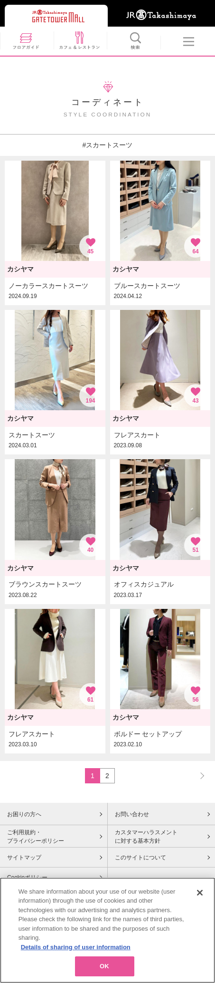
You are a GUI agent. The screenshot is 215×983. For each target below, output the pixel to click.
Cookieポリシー (27, 877)
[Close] (199, 896)
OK (104, 970)
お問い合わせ (132, 814)
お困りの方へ (24, 814)
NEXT (198, 775)
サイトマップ (24, 857)
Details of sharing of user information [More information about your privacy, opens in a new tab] (76, 950)
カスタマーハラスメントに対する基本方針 (146, 836)
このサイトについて (140, 857)
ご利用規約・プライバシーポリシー (35, 836)
